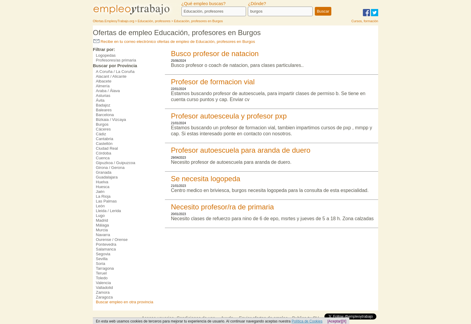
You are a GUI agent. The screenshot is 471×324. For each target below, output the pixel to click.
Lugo (100, 215)
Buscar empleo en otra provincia (124, 302)
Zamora (103, 292)
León (100, 206)
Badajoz (103, 105)
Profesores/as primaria (116, 60)
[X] (344, 321)
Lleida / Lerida (108, 210)
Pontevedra (106, 244)
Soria (100, 263)
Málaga (102, 225)
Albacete (103, 81)
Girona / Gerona (110, 167)
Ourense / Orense (112, 239)
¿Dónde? (257, 3)
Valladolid (104, 287)
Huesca (102, 186)
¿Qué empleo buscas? (203, 3)
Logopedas (106, 55)
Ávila (100, 100)
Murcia (102, 230)
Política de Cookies (307, 321)
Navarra (103, 234)
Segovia (103, 254)
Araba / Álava (108, 90)
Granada (103, 172)
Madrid (102, 220)
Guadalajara (107, 177)
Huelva (102, 182)
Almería (103, 86)
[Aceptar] (334, 321)
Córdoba (103, 153)
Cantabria (104, 138)
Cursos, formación (364, 21)
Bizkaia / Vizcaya (111, 119)
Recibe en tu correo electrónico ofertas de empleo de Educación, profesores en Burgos (174, 41)
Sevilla (102, 258)
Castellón (104, 143)
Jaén (100, 191)
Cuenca (103, 158)
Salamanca (106, 249)
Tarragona (105, 268)
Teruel (101, 273)
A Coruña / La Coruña (115, 71)
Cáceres (103, 129)
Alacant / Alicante (111, 76)
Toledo (102, 278)
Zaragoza (104, 297)
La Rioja (103, 196)
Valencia (103, 282)
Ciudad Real (107, 148)
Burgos (102, 124)
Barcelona (105, 114)
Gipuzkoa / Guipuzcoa (115, 162)
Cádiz (101, 134)
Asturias (103, 95)
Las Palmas (106, 201)
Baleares (104, 110)
